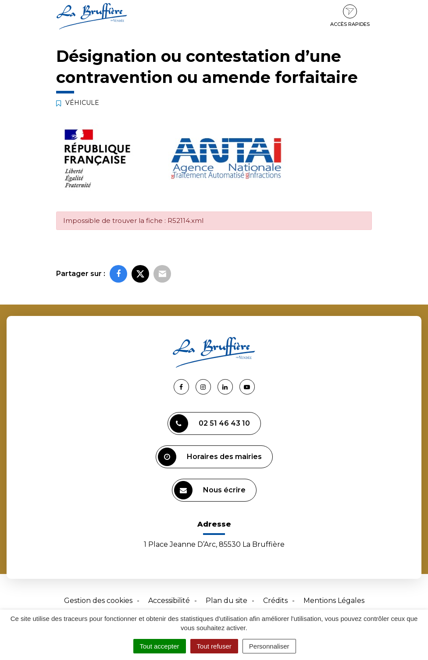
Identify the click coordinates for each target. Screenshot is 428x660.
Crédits (275, 600)
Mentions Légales (333, 600)
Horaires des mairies (210, 457)
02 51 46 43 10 (210, 423)
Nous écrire (210, 490)
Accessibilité (169, 600)
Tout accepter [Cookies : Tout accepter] (159, 646)
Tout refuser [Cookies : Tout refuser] (214, 646)
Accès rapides (350, 15)
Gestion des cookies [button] (98, 600)
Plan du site (226, 600)
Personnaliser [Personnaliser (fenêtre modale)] (269, 646)
